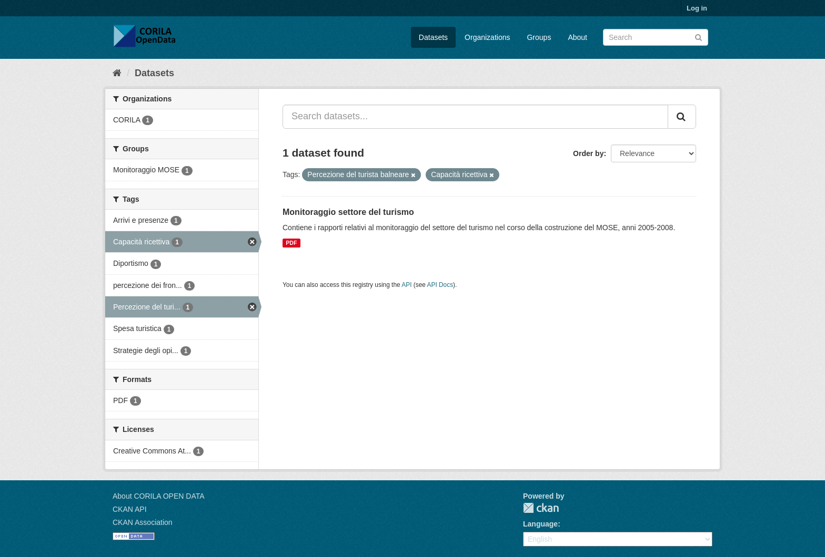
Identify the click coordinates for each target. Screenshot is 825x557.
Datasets (433, 37)
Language (540, 524)
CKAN (541, 507)
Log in (697, 8)
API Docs (440, 284)
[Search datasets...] (475, 117)
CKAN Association (143, 522)
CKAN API (130, 509)
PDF (291, 243)
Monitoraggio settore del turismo (348, 212)
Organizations (487, 37)
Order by (588, 153)
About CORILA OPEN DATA (159, 496)
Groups (539, 37)
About (577, 37)
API (406, 284)
